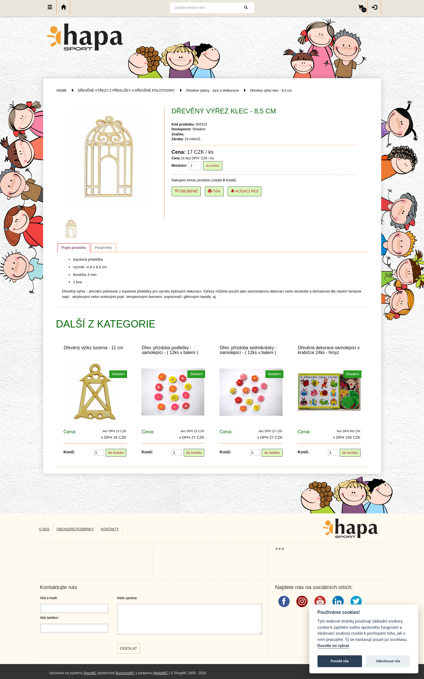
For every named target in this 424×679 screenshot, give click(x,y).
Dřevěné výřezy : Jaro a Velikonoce (212, 91)
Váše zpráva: (127, 598)
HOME (62, 91)
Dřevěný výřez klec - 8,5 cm (271, 91)
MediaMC (160, 673)
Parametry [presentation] (103, 247)
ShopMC (90, 673)
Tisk (214, 191)
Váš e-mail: (49, 598)
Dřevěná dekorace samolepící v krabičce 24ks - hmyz (328, 350)
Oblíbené (186, 191)
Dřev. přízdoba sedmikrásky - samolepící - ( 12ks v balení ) (248, 350)
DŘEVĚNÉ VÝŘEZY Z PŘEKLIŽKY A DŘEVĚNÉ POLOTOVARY (127, 91)
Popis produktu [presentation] (73, 247)
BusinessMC (125, 673)
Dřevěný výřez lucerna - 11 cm (93, 347)
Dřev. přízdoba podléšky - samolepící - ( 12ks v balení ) (170, 350)
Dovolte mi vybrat (333, 645)
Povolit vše (340, 661)
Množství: (179, 166)
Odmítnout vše (388, 661)
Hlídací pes (245, 191)
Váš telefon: (49, 618)
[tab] (73, 247)
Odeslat (128, 648)
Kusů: (69, 452)
